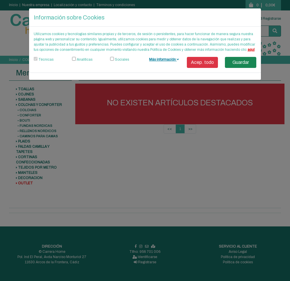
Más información (164, 59)
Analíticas (84, 59)
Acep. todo (202, 62)
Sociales (122, 59)
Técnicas (45, 59)
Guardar (240, 62)
